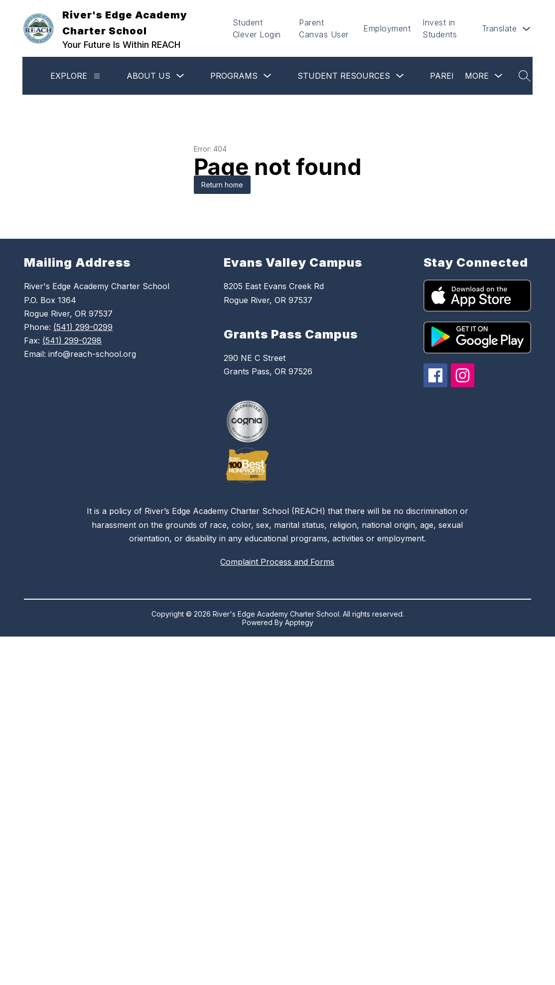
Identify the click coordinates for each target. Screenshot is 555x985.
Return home (222, 184)
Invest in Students (439, 28)
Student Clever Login (257, 28)
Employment (387, 28)
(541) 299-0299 (83, 327)
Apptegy (299, 622)
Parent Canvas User (324, 28)
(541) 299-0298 (72, 340)
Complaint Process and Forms (277, 562)
